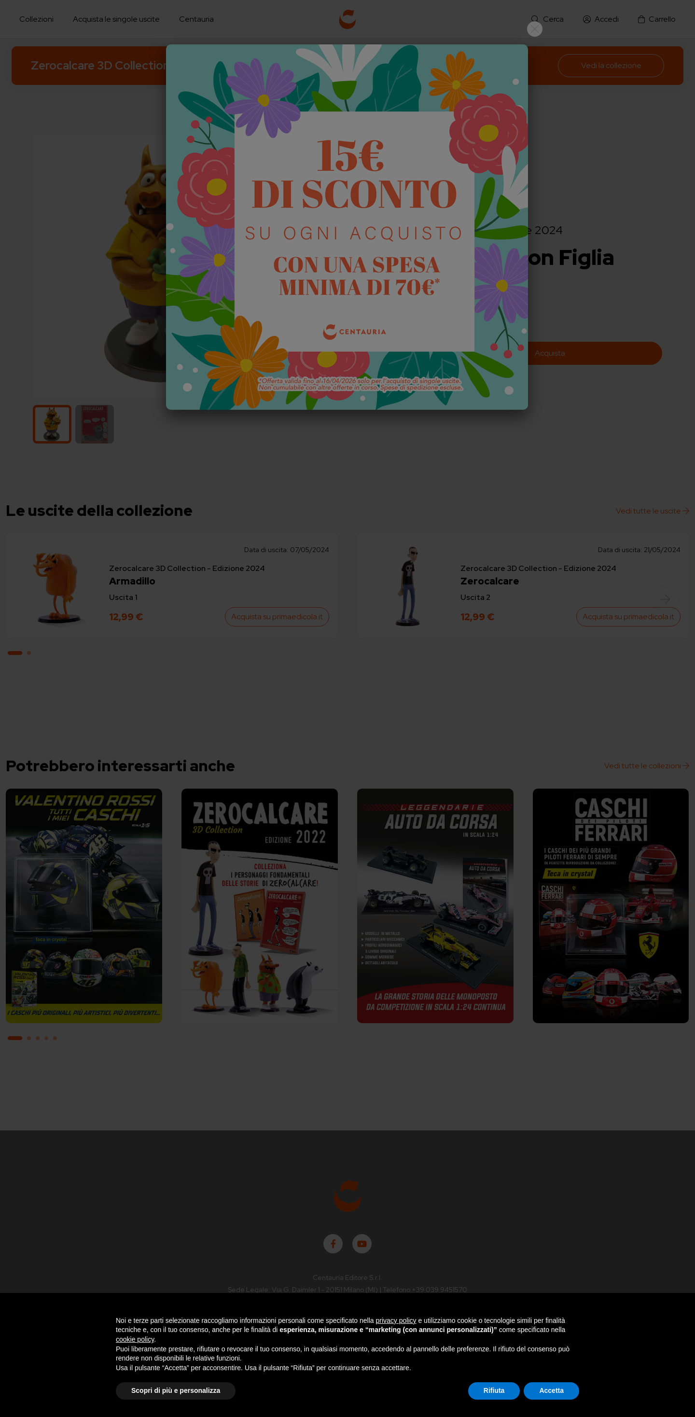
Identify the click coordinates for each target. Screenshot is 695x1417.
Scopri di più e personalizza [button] (175, 1390)
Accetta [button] (551, 1390)
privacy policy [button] (396, 1320)
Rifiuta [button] (494, 1390)
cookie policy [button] (135, 1339)
